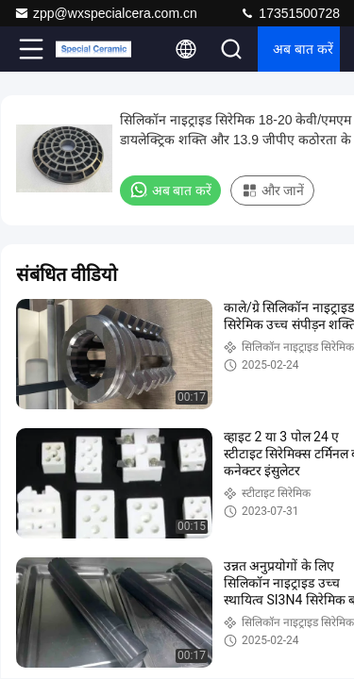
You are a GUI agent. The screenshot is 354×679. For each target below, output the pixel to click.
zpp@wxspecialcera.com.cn (105, 13)
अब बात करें (303, 49)
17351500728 (290, 13)
